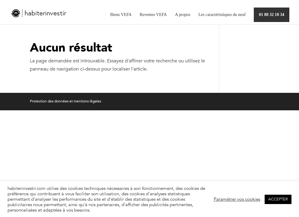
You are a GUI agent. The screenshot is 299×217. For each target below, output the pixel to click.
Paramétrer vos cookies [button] (237, 199)
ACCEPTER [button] (278, 199)
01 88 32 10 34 (271, 14)
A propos (182, 15)
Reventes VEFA (153, 15)
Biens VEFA (121, 15)
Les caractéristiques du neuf (222, 15)
